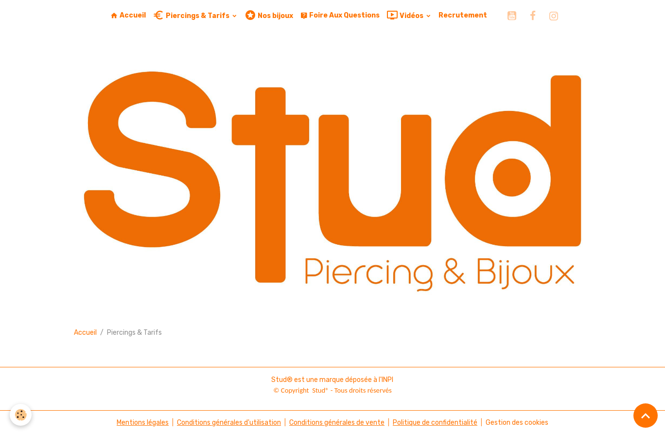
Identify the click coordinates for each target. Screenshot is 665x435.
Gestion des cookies (517, 422)
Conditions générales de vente (337, 422)
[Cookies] (21, 415)
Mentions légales (143, 422)
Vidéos (405, 15)
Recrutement (462, 15)
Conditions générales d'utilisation (229, 422)
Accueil (128, 15)
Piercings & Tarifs (192, 15)
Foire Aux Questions (340, 15)
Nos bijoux (269, 15)
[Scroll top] (645, 415)
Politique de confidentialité (435, 422)
